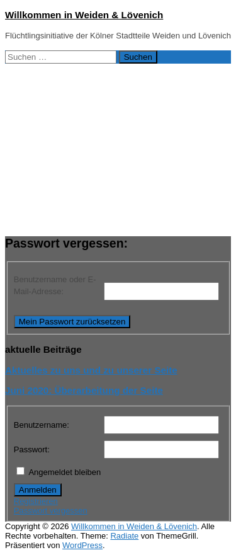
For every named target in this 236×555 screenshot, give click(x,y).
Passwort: (32, 449)
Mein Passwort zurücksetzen (72, 321)
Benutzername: (41, 425)
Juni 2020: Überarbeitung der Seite (84, 390)
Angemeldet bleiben (64, 472)
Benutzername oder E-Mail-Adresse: (55, 286)
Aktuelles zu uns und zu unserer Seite (91, 370)
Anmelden (38, 490)
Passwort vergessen (50, 510)
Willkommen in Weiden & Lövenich (84, 14)
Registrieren (36, 501)
